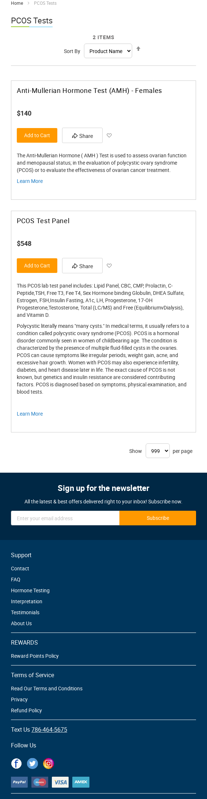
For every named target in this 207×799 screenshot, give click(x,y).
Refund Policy (26, 710)
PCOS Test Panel (43, 221)
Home (17, 3)
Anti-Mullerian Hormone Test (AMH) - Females (89, 90)
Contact (20, 568)
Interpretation (26, 601)
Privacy (19, 699)
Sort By (72, 51)
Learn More (30, 180)
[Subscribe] (157, 518)
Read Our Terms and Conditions (47, 688)
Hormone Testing (30, 590)
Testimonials (25, 612)
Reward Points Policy (35, 655)
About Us (21, 623)
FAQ (15, 579)
